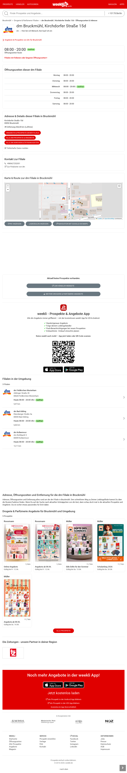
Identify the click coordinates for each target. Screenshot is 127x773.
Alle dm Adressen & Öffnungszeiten (22, 143)
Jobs (103, 739)
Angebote (13, 747)
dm (17, 31)
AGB (102, 747)
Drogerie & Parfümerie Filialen (26, 20)
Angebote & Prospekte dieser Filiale (22, 133)
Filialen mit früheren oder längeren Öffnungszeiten (25, 58)
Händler (20, 4)
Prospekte (8, 4)
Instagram (74, 744)
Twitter (73, 741)
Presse (103, 741)
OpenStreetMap (109, 218)
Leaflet (99, 218)
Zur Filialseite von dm (15, 167)
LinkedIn (73, 747)
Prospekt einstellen (48, 739)
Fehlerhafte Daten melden (16, 148)
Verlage (43, 741)
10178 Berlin (115, 13)
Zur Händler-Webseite (63, 286)
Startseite (13, 739)
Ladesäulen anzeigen (38, 224)
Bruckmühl (6, 20)
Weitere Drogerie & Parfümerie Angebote (63, 294)
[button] (119, 186)
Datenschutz (106, 744)
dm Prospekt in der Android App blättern (63, 699)
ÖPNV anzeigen (14, 224)
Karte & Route (28, 178)
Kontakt (43, 747)
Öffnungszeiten (15, 741)
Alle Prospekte (63, 631)
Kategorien (32, 4)
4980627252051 (12, 163)
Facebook (74, 739)
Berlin (69, 6)
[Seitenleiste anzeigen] (123, 768)
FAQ (41, 744)
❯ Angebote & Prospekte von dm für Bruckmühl (22, 40)
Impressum (105, 749)
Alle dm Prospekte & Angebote (20, 138)
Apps (122, 4)
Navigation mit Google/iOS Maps (72, 224)
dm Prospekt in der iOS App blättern (63, 703)
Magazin (112, 4)
